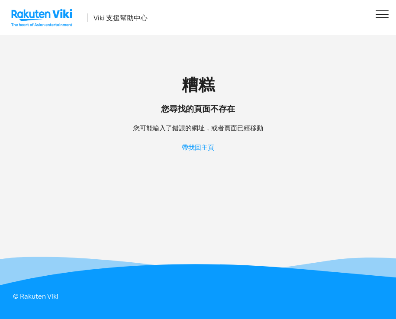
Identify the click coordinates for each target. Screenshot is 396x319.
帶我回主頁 (198, 147)
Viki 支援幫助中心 (120, 17)
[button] (382, 14)
